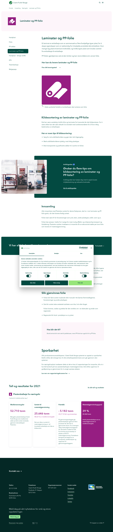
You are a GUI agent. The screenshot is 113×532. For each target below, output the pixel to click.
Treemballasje (13, 65)
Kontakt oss (15, 471)
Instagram (71, 492)
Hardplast (12, 37)
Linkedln (70, 498)
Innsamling (18, 8)
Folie (10, 42)
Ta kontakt (98, 246)
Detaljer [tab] (56, 253)
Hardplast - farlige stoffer (17, 56)
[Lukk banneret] (91, 248)
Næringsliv (25, 8)
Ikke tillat (32, 283)
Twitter (70, 502)
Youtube (70, 495)
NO (33, 523)
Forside (11, 8)
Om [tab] (81, 253)
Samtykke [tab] (32, 253)
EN (37, 523)
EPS (10, 60)
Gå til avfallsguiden (69, 188)
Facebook (71, 488)
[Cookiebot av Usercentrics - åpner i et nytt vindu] (80, 248)
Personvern (12, 523)
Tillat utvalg (56, 283)
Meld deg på (14, 517)
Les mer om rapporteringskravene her (55, 373)
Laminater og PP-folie (16, 51)
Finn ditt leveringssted (51, 67)
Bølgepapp (12, 69)
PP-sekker (12, 47)
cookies (20, 523)
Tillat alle (80, 283)
